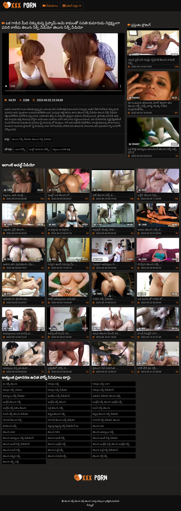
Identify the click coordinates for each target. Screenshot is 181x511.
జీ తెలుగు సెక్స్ (10, 426)
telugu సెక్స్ (53, 383)
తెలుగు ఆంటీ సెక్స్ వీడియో (105, 438)
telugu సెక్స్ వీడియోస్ (103, 389)
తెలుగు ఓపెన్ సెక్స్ (11, 450)
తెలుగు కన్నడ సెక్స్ (11, 456)
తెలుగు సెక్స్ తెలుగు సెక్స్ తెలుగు (77, 501)
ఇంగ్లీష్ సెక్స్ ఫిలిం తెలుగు (14, 407)
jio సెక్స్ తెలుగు (10, 383)
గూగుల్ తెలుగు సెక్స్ (12, 419)
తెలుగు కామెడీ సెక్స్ (57, 456)
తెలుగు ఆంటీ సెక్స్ (56, 438)
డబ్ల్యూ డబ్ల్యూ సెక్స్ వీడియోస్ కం (63, 426)
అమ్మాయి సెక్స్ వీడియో (14, 395)
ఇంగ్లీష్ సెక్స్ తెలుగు (57, 401)
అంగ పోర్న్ (20, 149)
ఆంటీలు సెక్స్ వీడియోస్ (59, 395)
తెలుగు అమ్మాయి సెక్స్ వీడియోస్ (18, 438)
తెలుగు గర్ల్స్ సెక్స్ (11, 461)
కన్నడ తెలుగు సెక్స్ (56, 413)
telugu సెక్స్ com (101, 383)
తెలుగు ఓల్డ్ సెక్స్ (55, 450)
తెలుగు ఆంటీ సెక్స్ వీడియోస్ (16, 444)
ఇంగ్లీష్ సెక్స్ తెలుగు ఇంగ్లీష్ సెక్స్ (107, 401)
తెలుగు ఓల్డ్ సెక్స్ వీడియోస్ (105, 450)
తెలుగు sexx (9, 432)
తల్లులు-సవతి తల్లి (61, 149)
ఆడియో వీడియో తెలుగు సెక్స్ (107, 395)
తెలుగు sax (98, 426)
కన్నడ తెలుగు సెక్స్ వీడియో (105, 413)
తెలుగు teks (54, 432)
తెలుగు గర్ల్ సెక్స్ (100, 456)
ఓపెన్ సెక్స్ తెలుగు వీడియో (15, 413)
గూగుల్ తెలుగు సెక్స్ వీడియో (61, 419)
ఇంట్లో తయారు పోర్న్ (39, 149)
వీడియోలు (50, 6)
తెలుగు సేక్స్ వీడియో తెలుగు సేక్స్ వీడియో (32, 139)
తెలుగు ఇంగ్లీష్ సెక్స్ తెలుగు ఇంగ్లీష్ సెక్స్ (111, 444)
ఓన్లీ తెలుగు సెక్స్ (55, 407)
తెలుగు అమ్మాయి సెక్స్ (103, 432)
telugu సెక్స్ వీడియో (57, 389)
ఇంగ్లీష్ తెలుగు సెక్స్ (12, 401)
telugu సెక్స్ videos (12, 389)
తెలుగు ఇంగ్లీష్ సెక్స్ (57, 444)
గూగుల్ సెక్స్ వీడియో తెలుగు (106, 419)
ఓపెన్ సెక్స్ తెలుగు (101, 407)
